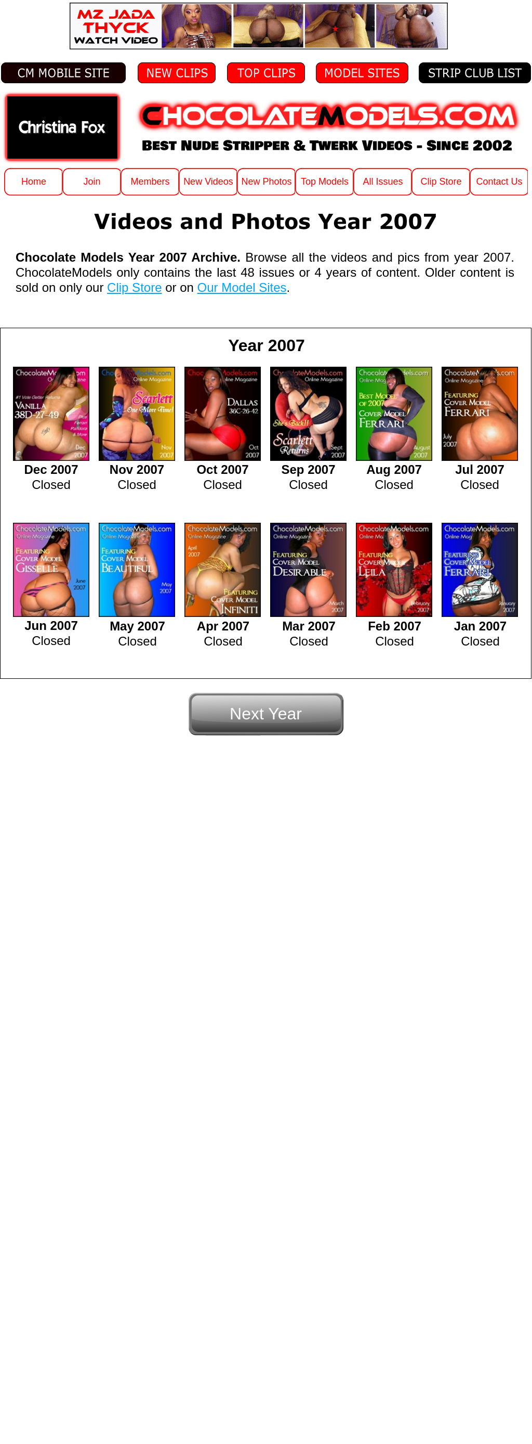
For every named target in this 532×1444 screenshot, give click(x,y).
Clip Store (134, 287)
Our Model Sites (242, 287)
